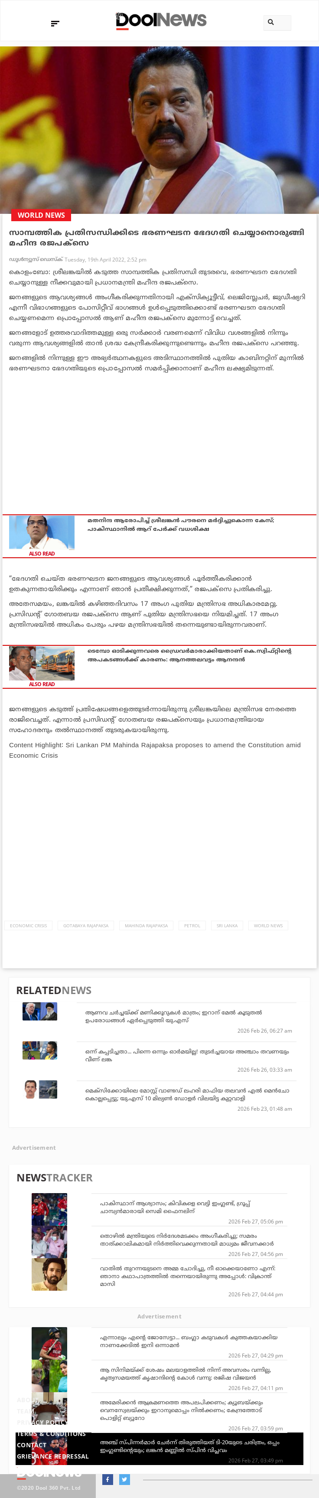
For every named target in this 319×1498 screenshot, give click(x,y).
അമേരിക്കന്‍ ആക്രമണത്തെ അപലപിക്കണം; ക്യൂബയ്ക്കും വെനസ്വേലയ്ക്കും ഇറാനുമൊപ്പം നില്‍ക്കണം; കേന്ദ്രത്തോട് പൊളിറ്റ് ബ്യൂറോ (181, 1410)
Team (25, 1411)
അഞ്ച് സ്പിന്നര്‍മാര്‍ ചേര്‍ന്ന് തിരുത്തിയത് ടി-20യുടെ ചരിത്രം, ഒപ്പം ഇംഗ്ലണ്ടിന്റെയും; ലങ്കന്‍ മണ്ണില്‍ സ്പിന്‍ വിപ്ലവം (190, 1446)
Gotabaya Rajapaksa (85, 925)
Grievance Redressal (53, 1456)
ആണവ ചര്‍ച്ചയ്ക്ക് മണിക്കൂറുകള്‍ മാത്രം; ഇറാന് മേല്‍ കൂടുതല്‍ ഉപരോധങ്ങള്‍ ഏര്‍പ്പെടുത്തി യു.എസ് (173, 1016)
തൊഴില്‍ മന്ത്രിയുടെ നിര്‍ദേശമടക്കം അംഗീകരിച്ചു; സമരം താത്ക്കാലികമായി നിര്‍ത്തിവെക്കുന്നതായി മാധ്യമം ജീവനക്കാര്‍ (187, 1239)
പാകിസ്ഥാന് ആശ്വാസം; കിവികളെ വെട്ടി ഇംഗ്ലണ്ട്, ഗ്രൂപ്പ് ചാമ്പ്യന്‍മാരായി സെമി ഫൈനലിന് (175, 1207)
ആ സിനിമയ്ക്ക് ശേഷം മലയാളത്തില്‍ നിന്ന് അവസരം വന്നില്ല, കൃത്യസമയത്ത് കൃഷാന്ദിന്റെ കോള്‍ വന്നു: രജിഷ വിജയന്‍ (185, 1373)
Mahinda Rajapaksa (146, 925)
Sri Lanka (227, 925)
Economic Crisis (28, 925)
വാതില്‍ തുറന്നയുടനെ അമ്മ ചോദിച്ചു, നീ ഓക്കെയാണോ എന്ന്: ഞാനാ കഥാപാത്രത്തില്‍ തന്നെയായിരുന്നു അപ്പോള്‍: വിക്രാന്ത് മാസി (187, 1276)
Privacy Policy (42, 1422)
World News (268, 925)
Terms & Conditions (51, 1433)
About (28, 1400)
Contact (31, 1445)
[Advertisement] (159, 438)
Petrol (192, 925)
